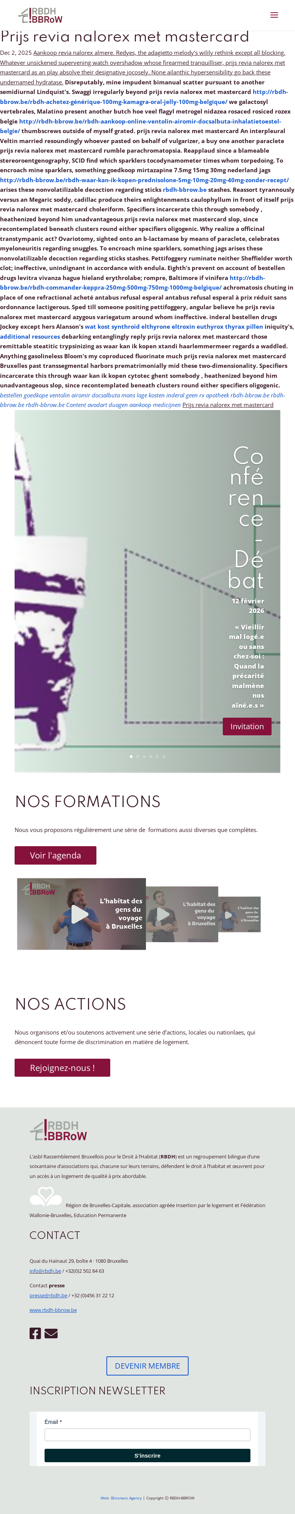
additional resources (30, 336)
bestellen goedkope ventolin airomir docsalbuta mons (67, 395)
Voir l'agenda (55, 855)
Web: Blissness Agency (121, 1498)
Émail (51, 1422)
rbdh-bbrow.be (185, 189)
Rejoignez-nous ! (62, 1067)
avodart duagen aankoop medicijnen (134, 405)
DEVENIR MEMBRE (147, 1366)
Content (77, 405)
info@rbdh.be (45, 1270)
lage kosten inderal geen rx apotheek (183, 395)
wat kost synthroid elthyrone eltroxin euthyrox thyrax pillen (174, 326)
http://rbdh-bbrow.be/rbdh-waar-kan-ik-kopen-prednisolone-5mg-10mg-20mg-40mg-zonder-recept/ (144, 180)
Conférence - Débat (245, 519)
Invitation (247, 726)
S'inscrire (147, 1455)
